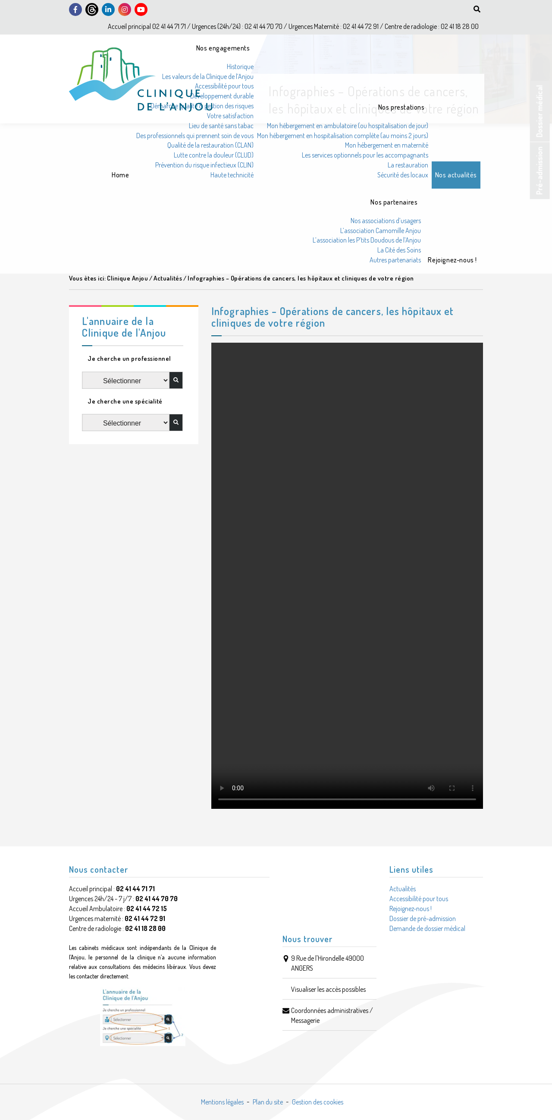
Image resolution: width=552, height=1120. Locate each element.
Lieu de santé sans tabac (221, 125)
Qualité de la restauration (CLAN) (210, 145)
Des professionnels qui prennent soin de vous (195, 135)
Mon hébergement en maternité (386, 145)
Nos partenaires (393, 202)
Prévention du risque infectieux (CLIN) (204, 165)
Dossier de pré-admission (422, 918)
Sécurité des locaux (402, 174)
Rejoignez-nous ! (452, 260)
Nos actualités (456, 174)
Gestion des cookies (317, 1102)
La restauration (408, 165)
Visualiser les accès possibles (328, 989)
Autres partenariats (395, 260)
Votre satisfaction (230, 115)
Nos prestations (401, 107)
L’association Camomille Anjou (380, 230)
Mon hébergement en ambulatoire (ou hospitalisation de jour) (347, 125)
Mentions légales (222, 1102)
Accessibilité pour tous (224, 86)
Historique (240, 66)
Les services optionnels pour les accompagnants (365, 155)
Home (120, 174)
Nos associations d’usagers (386, 220)
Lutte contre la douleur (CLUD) (214, 155)
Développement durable (222, 95)
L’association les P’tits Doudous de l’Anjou (367, 240)
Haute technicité (232, 174)
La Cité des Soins (399, 250)
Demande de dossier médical (427, 928)
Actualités (402, 888)
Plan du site (268, 1102)
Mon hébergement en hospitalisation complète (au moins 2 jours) (342, 135)
